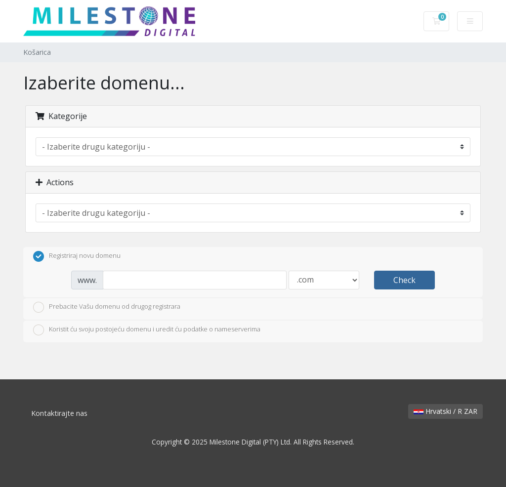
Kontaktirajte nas (59, 413)
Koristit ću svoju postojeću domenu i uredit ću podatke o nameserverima (146, 330)
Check (404, 280)
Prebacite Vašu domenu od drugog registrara (106, 307)
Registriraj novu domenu (77, 256)
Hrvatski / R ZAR (445, 411)
